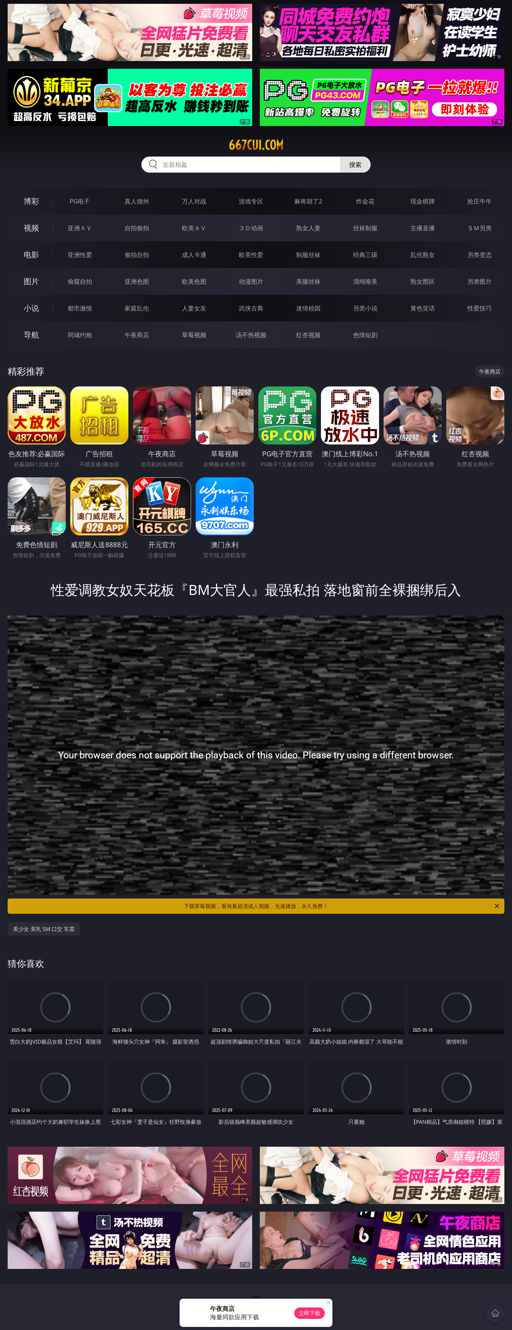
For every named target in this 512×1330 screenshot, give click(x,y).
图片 (31, 281)
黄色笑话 (422, 308)
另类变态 (479, 254)
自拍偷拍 (137, 228)
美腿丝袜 (308, 281)
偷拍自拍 (137, 254)
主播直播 (422, 228)
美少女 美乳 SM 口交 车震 (44, 928)
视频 (31, 228)
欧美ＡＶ (194, 228)
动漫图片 (251, 281)
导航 (31, 335)
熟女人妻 (308, 228)
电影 (31, 254)
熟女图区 (422, 281)
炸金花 (365, 201)
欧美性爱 (251, 254)
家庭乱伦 (137, 308)
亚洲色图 (137, 281)
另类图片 (479, 281)
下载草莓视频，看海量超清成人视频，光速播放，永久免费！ (342, 906)
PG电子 (80, 201)
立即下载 (309, 1313)
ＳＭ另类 (479, 228)
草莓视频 (194, 335)
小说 (31, 308)
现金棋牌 (422, 201)
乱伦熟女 (422, 254)
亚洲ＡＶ (80, 228)
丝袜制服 (365, 228)
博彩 (31, 201)
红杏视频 (308, 335)
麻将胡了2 (308, 201)
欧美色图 (194, 281)
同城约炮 (80, 335)
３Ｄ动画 (251, 228)
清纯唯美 (365, 281)
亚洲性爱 (80, 254)
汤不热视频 (251, 335)
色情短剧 (365, 335)
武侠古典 (251, 308)
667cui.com (256, 145)
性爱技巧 (479, 308)
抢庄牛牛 (479, 201)
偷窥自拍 (80, 281)
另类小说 (365, 308)
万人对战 (194, 201)
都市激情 (80, 308)
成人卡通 (194, 254)
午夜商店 (137, 335)
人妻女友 (194, 308)
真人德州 (137, 201)
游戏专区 (251, 201)
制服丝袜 (308, 254)
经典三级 (365, 254)
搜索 (355, 164)
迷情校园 (308, 308)
